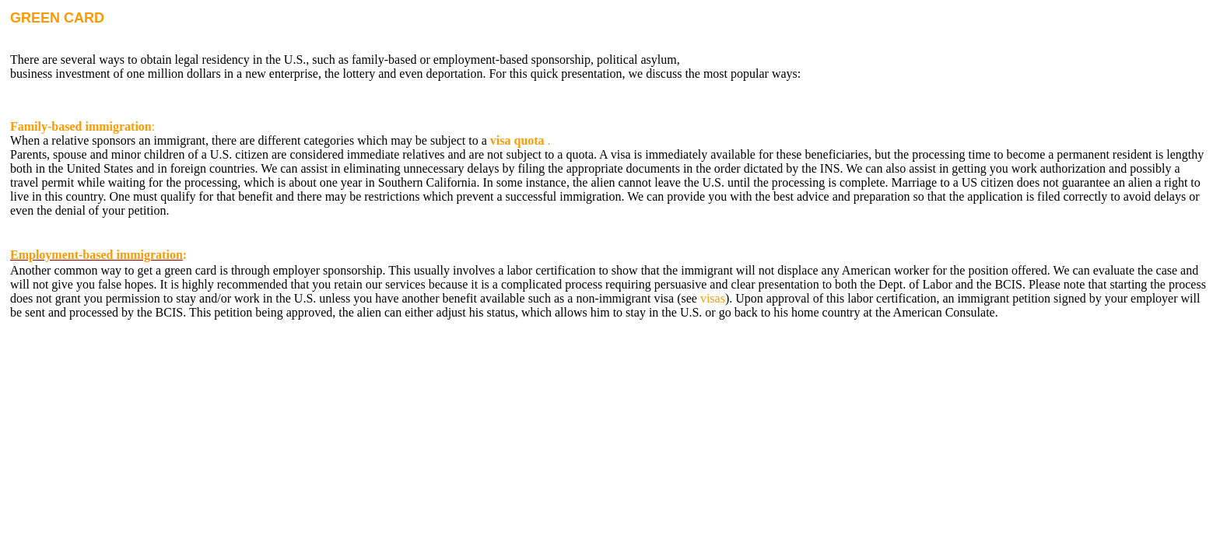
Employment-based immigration (96, 254)
